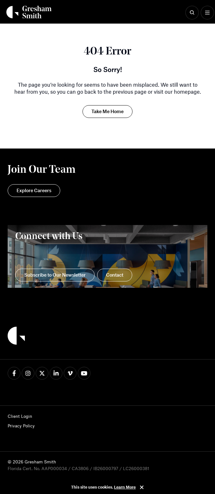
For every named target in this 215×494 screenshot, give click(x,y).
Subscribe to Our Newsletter (55, 275)
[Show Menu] (207, 12)
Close (142, 487)
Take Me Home (107, 111)
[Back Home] (29, 12)
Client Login (20, 416)
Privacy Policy (21, 425)
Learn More (125, 487)
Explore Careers (34, 190)
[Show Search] (192, 12)
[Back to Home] (16, 336)
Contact (114, 275)
